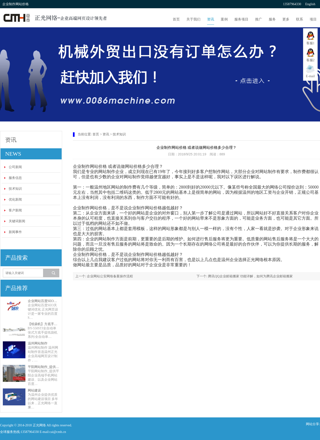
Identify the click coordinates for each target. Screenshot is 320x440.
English (310, 4)
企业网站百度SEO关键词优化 (43, 301)
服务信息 (15, 178)
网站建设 (34, 390)
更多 (285, 19)
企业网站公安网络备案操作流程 (110, 276)
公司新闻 (15, 167)
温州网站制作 (38, 343)
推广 (258, 19)
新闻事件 (15, 232)
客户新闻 (15, 210)
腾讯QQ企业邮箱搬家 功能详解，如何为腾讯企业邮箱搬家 (250, 276)
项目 (313, 19)
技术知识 (15, 188)
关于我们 (193, 19)
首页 (176, 19)
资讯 (210, 19)
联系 (299, 19)
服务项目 (241, 19)
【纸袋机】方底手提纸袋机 (43, 324)
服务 (272, 19)
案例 (224, 19)
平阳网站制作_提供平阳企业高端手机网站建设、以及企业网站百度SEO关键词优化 (43, 367)
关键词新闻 (17, 221)
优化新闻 (15, 199)
